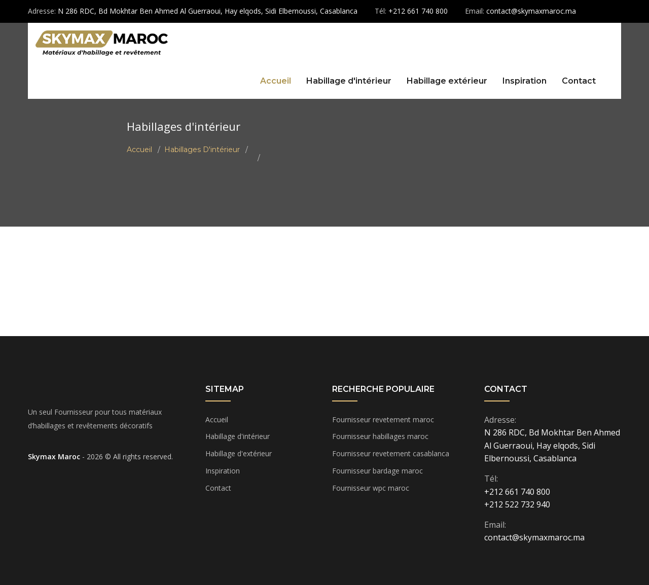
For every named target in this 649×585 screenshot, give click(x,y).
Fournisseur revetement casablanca (390, 453)
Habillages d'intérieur (202, 149)
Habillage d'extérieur (238, 453)
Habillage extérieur (447, 81)
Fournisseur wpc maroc (370, 488)
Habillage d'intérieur (348, 81)
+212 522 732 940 (517, 504)
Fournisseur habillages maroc (380, 436)
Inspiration (524, 81)
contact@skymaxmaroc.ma (534, 537)
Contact (579, 81)
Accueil (275, 81)
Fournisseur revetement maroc (383, 419)
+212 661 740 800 (517, 491)
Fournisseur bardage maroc (377, 471)
